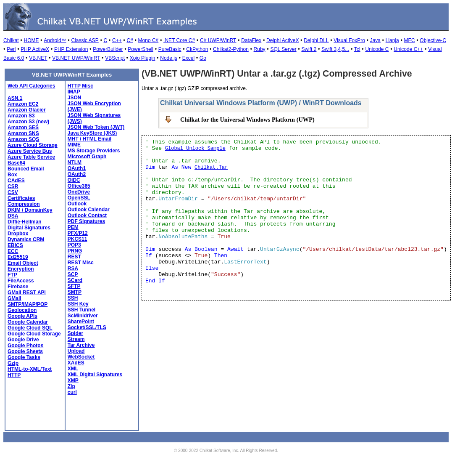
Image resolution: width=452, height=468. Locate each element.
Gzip (13, 363)
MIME (74, 145)
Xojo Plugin (142, 58)
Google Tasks (24, 357)
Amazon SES (23, 127)
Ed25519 (18, 257)
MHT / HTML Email (89, 139)
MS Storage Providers (94, 151)
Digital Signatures (29, 228)
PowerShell (140, 49)
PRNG (75, 251)
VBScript (115, 58)
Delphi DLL (316, 40)
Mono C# (148, 40)
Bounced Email (26, 169)
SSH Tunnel (81, 310)
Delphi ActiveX (282, 40)
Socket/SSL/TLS (87, 327)
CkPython (197, 49)
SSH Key (78, 304)
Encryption (21, 269)
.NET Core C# (179, 40)
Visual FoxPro (349, 40)
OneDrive (79, 192)
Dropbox (18, 234)
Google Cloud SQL (30, 328)
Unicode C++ (408, 49)
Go (203, 58)
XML (73, 369)
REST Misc (81, 263)
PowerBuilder (108, 49)
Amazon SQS (23, 139)
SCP (73, 274)
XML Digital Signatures (95, 375)
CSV (13, 192)
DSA (13, 216)
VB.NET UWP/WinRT (76, 58)
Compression (24, 204)
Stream (76, 339)
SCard (75, 280)
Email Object (23, 263)
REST (74, 257)
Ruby (259, 49)
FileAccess (21, 281)
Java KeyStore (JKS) (92, 133)
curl (72, 392)
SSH (73, 298)
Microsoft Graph (87, 157)
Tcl (357, 49)
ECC (13, 251)
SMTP (74, 292)
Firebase (18, 287)
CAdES (16, 180)
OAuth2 (77, 174)
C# (129, 40)
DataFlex (251, 40)
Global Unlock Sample (195, 149)
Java (375, 40)
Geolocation (22, 310)
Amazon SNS (23, 133)
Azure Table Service (31, 157)
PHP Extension (71, 49)
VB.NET (38, 58)
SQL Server (283, 49)
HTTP (14, 375)
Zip (71, 386)
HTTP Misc (80, 86)
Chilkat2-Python (231, 49)
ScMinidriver (83, 316)
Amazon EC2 (23, 104)
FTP (12, 275)
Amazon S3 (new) (28, 122)
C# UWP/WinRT (218, 40)
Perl (11, 49)
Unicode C (377, 49)
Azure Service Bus (30, 151)
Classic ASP (84, 40)
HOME (31, 40)
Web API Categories (31, 86)
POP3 (74, 245)
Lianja (392, 40)
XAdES (76, 363)
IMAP (74, 92)
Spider (75, 333)
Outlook (77, 204)
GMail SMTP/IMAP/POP (27, 301)
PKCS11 (77, 239)
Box (12, 175)
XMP (73, 380)
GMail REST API (27, 292)
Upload (76, 351)
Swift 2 (308, 49)
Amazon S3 (21, 116)
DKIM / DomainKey (30, 210)
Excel (188, 58)
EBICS (15, 245)
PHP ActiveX (35, 49)
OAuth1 (77, 168)
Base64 (16, 163)
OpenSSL (79, 198)
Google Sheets (25, 351)
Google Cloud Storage (34, 334)
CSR (13, 186)
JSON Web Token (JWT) (96, 127)
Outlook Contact (87, 215)
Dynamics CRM (26, 239)
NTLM (74, 162)
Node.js (168, 58)
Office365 (79, 186)
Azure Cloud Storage (33, 145)
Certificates (21, 198)
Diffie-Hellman (25, 222)
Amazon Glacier (27, 110)
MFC (409, 40)
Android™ (55, 40)
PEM (73, 227)
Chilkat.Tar (211, 167)
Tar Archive (81, 345)
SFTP (74, 286)
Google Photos (25, 345)
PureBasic (169, 49)
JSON (74, 98)
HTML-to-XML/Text (30, 369)
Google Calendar (28, 322)
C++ (117, 40)
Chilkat (11, 40)
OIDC (74, 180)
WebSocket (81, 357)
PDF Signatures (86, 221)
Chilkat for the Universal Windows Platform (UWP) (247, 119)
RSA (73, 268)
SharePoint (81, 321)
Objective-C (433, 40)
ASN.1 (15, 98)
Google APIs (22, 316)
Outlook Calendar (89, 210)
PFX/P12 (78, 233)
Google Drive (23, 340)
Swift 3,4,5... (335, 49)
